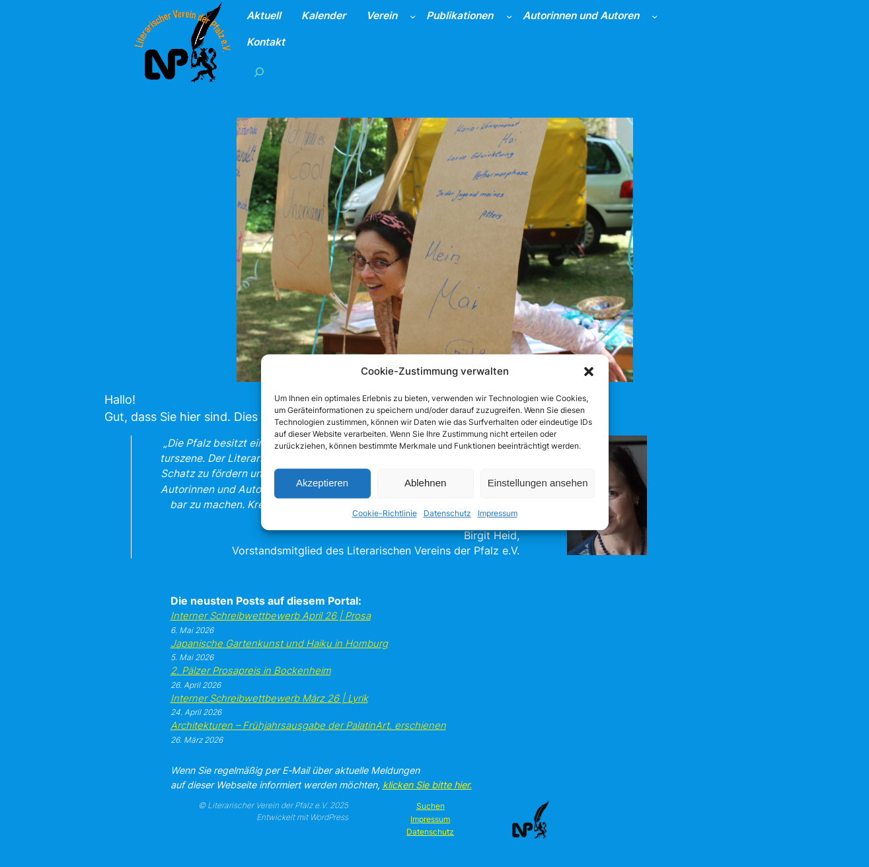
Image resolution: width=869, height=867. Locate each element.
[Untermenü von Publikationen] (509, 16)
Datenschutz (447, 525)
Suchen (430, 806)
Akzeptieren (322, 494)
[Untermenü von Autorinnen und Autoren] (655, 16)
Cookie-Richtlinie (384, 525)
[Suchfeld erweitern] (259, 72)
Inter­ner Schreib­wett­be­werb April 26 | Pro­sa (270, 616)
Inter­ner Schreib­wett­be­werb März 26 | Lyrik (269, 698)
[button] (588, 384)
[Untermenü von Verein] (413, 16)
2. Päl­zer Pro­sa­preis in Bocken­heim (250, 671)
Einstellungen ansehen (538, 494)
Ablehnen (425, 494)
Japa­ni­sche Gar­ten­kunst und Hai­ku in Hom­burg (279, 644)
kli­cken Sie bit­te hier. (427, 784)
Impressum (497, 525)
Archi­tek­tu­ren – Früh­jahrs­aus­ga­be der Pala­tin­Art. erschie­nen (308, 726)
